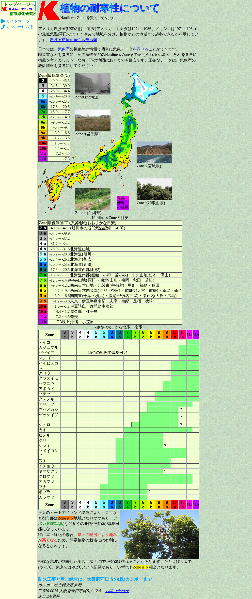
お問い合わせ (117, 591)
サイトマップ (18, 21)
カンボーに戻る (20, 27)
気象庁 (64, 49)
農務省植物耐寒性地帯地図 (73, 40)
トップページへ (19, 4)
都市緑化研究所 (23, 14)
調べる (142, 49)
